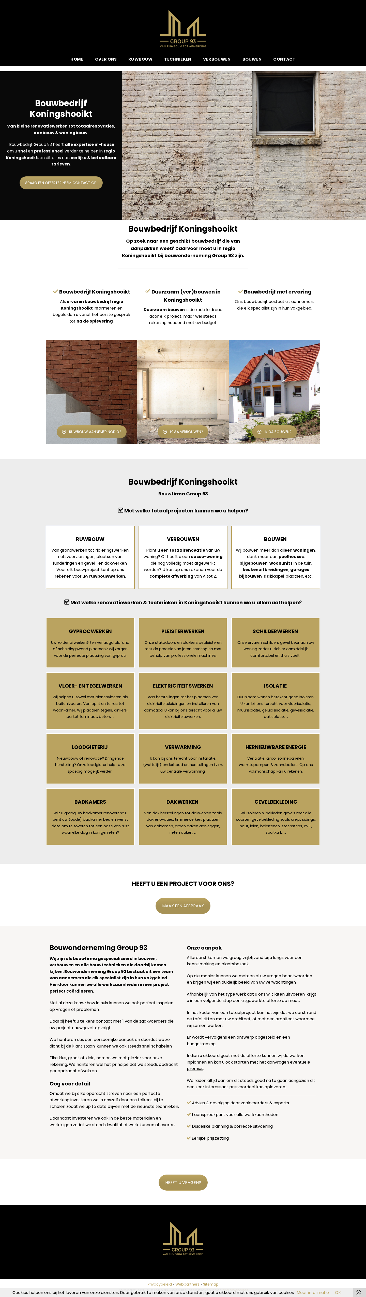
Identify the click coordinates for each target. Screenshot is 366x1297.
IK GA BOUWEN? (274, 431)
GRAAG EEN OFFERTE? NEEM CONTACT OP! (61, 225)
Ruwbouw (140, 59)
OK (338, 1292)
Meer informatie (313, 1292)
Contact (284, 59)
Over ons (106, 59)
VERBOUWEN (183, 539)
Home (76, 59)
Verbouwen (217, 59)
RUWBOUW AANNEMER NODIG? (91, 431)
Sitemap (211, 1284)
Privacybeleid (160, 1284)
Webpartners (187, 1284)
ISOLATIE (275, 685)
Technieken (177, 59)
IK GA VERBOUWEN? (183, 431)
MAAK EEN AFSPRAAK (183, 906)
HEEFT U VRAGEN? (183, 1183)
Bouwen (252, 59)
